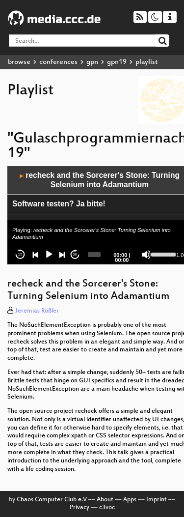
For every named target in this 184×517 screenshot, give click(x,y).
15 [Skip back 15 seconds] (20, 254)
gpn (92, 62)
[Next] (62, 254)
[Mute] (146, 254)
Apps (129, 499)
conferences (58, 62)
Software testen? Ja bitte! (58, 204)
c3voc (107, 507)
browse (19, 62)
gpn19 (117, 62)
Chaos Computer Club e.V (52, 499)
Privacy (79, 507)
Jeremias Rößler (37, 311)
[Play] (49, 254)
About (105, 499)
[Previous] (36, 254)
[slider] (94, 254)
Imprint (156, 499)
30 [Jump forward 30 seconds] (75, 254)
